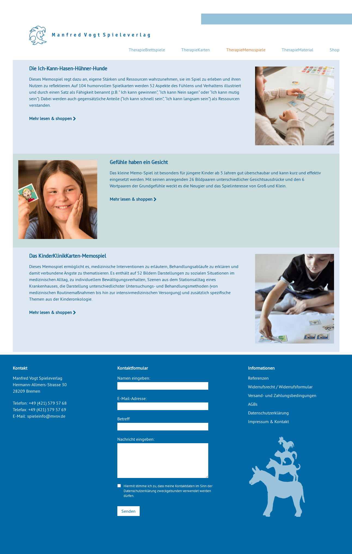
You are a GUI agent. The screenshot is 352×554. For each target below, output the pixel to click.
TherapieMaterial (297, 49)
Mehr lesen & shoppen (52, 118)
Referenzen (258, 378)
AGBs (253, 404)
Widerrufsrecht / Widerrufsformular (280, 386)
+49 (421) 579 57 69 (47, 409)
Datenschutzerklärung (140, 491)
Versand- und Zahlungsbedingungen (282, 395)
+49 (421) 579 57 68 (48, 403)
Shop (334, 49)
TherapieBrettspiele (147, 49)
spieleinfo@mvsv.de (46, 416)
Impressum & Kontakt (268, 421)
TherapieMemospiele (245, 49)
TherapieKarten (195, 49)
